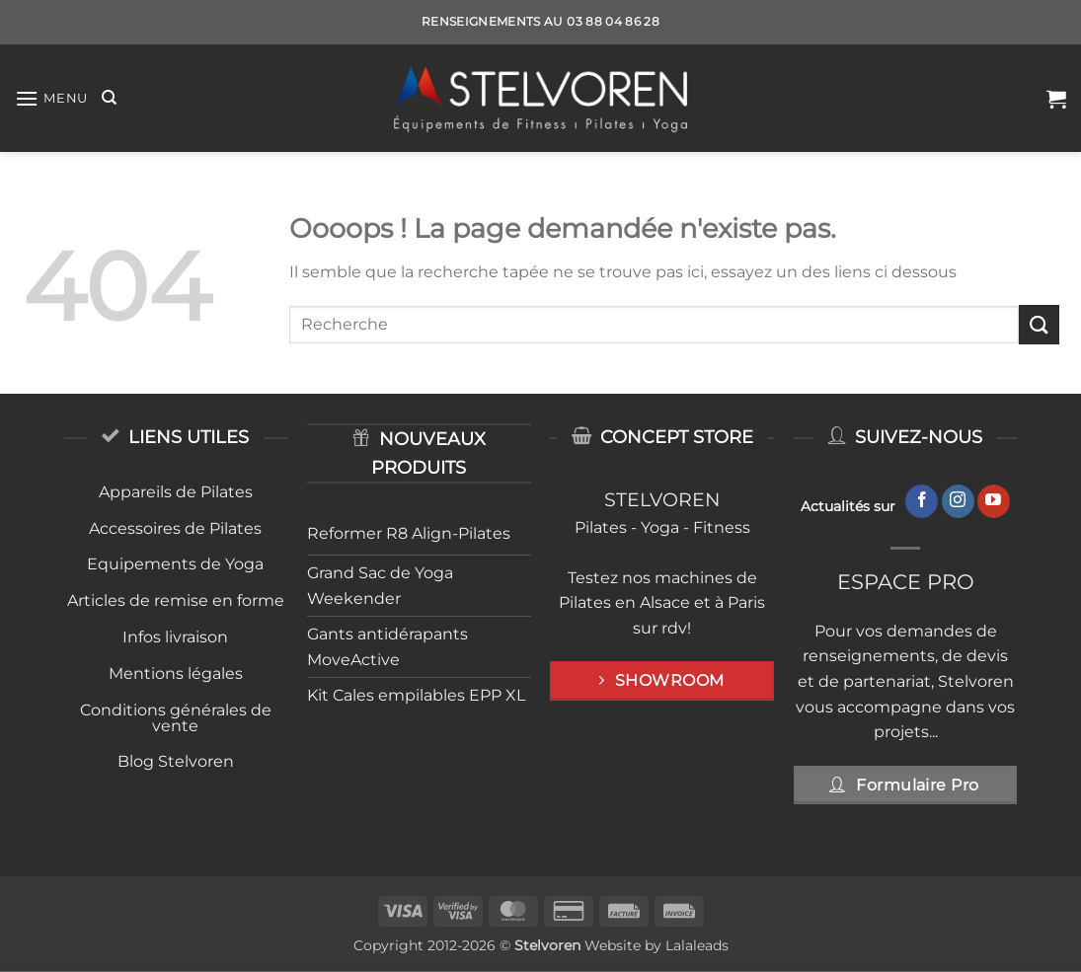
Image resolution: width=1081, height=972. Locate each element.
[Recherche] (109, 97)
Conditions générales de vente (175, 718)
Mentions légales (176, 673)
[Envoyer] (1038, 324)
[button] (51, 98)
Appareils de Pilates (176, 492)
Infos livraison (175, 637)
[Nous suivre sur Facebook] (921, 501)
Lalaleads (697, 945)
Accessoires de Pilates (175, 528)
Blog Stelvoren (175, 761)
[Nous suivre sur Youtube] (993, 501)
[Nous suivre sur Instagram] (958, 501)
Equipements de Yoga (175, 564)
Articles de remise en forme (175, 600)
